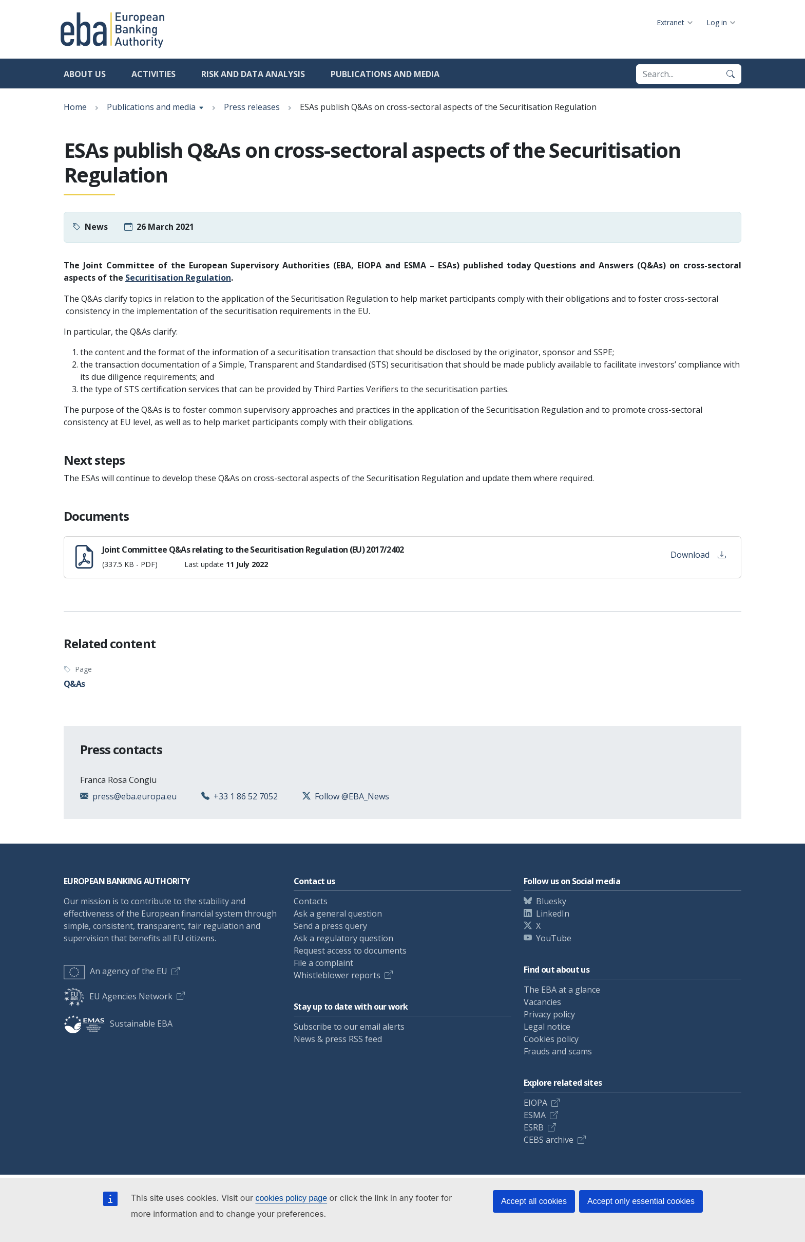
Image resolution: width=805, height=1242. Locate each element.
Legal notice (547, 1026)
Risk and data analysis (253, 74)
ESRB (534, 1127)
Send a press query (330, 926)
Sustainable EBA (118, 1023)
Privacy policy (549, 1014)
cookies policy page (291, 1198)
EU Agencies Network (118, 996)
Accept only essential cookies (641, 1201)
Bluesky (551, 901)
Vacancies (542, 1002)
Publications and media (385, 74)
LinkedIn (552, 913)
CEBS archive (548, 1139)
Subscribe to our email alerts (349, 1026)
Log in (716, 22)
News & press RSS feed (338, 1039)
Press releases (252, 107)
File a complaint (323, 963)
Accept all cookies (534, 1201)
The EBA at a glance (562, 989)
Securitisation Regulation (178, 277)
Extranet (670, 22)
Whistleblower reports (337, 975)
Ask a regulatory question (343, 938)
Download (698, 554)
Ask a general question (338, 913)
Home (75, 107)
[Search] (730, 74)
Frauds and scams (558, 1051)
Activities (153, 74)
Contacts (311, 901)
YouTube (553, 938)
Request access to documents (350, 950)
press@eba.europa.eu (134, 796)
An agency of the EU (115, 971)
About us (85, 74)
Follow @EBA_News (352, 796)
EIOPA (535, 1102)
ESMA (535, 1115)
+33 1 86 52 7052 (246, 796)
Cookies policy (551, 1039)
